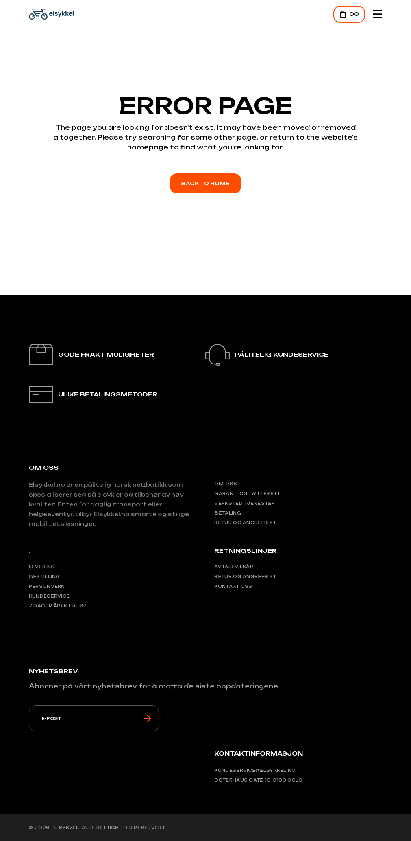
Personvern (47, 586)
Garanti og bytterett (247, 493)
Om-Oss (225, 483)
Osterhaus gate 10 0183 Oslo (258, 779)
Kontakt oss (233, 586)
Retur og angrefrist (245, 522)
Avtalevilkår (233, 566)
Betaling (227, 512)
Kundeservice (49, 596)
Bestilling (44, 576)
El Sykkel (65, 827)
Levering (42, 566)
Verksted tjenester (244, 503)
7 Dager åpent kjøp (58, 605)
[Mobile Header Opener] (377, 14)
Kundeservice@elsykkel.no (255, 770)
